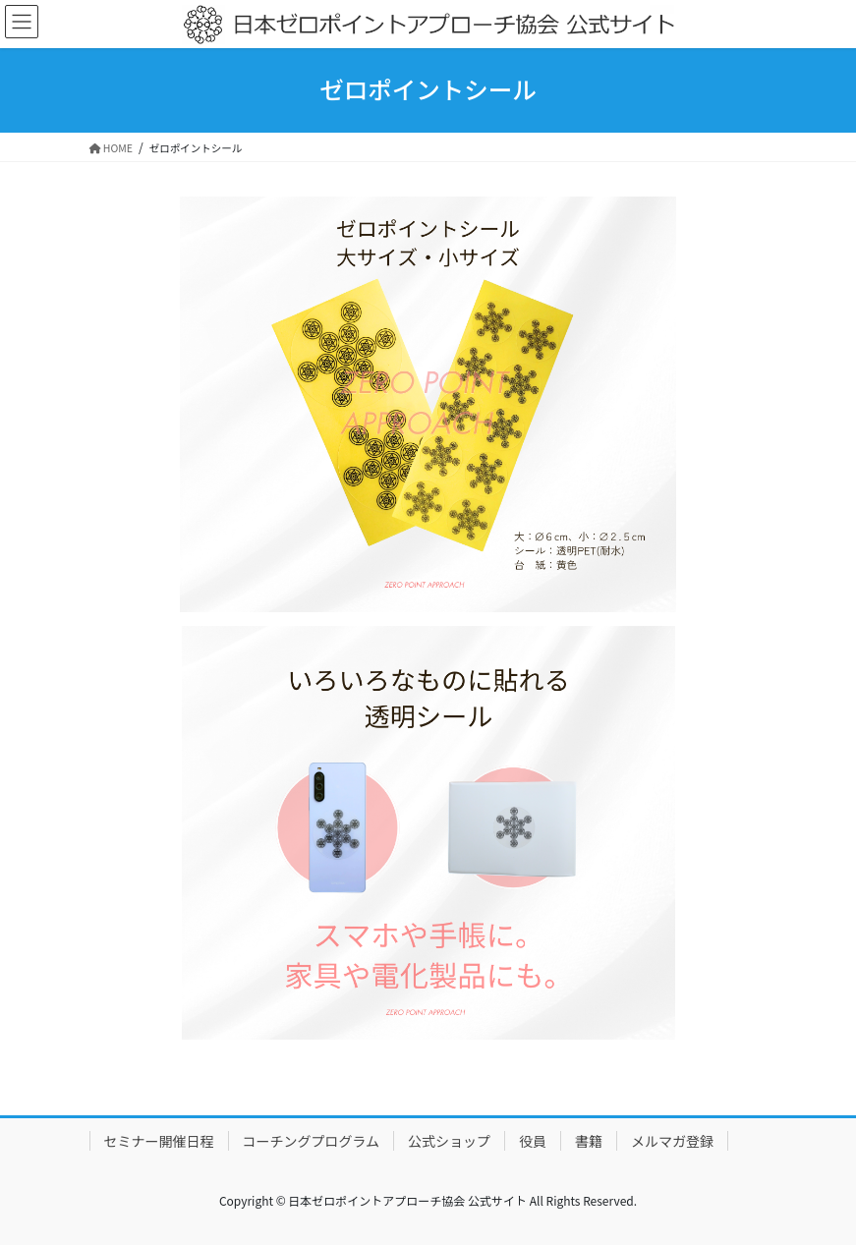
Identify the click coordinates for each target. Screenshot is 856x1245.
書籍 (588, 1141)
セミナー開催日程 (159, 1141)
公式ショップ (449, 1141)
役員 (532, 1141)
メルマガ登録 (672, 1141)
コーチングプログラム (311, 1141)
